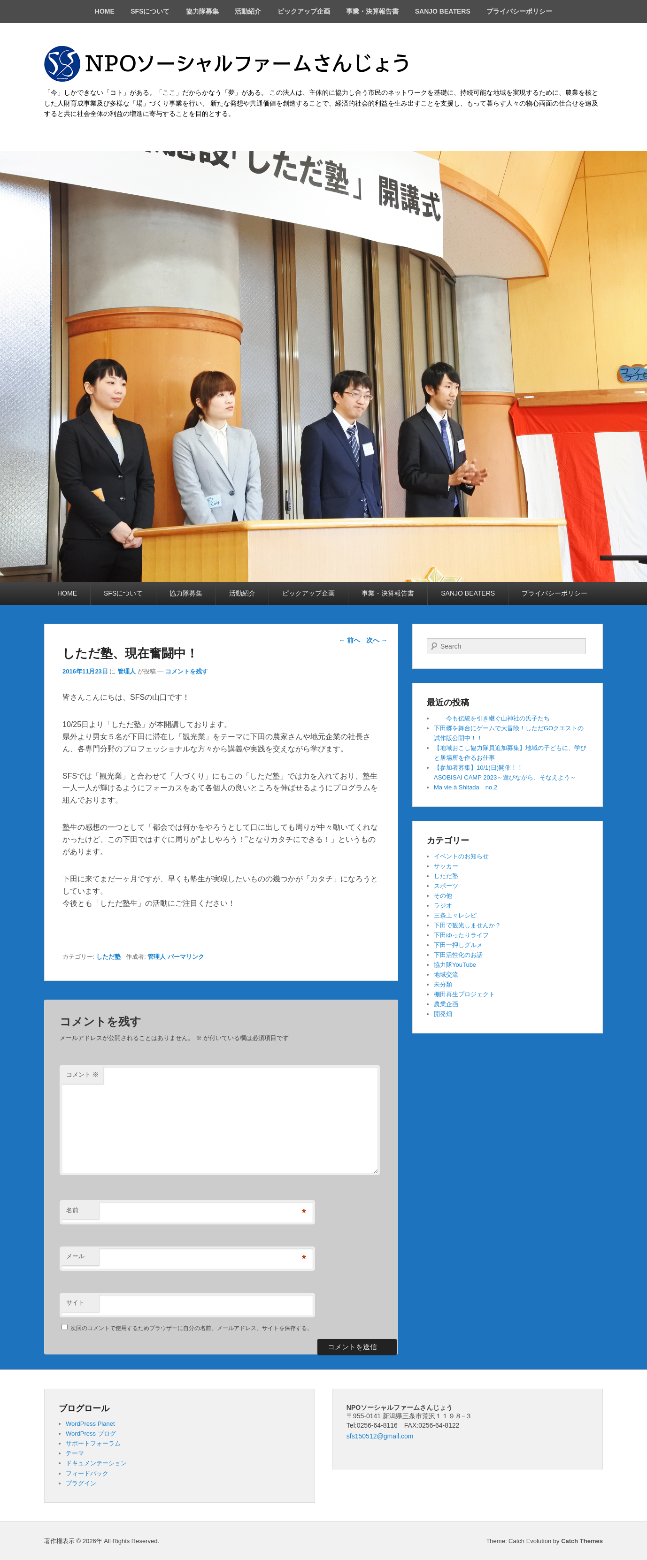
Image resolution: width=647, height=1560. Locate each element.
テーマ (75, 1453)
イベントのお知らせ (461, 856)
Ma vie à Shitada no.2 (465, 787)
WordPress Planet (90, 1423)
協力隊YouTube (455, 964)
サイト (75, 1302)
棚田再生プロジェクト (464, 994)
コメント (82, 1074)
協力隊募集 (202, 11)
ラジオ (443, 905)
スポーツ (446, 885)
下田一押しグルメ (458, 944)
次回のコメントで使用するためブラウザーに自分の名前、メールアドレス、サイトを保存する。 (191, 1328)
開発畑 (443, 1013)
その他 (443, 895)
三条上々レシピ (455, 915)
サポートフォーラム (93, 1443)
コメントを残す (186, 671)
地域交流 (446, 974)
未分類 (443, 984)
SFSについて (150, 11)
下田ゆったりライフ (461, 935)
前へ (349, 640)
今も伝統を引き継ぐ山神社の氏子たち (492, 718)
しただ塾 (108, 956)
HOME (105, 11)
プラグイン (81, 1483)
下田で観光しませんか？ (467, 925)
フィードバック (87, 1473)
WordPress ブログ (91, 1433)
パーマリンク (186, 956)
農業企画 (446, 1004)
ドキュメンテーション (96, 1463)
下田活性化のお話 (458, 954)
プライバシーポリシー (519, 11)
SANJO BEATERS (442, 11)
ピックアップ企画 (303, 11)
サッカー (446, 866)
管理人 (126, 671)
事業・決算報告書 (372, 11)
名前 (72, 1210)
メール (75, 1256)
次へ (377, 640)
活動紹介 (248, 11)
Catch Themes (582, 1541)
